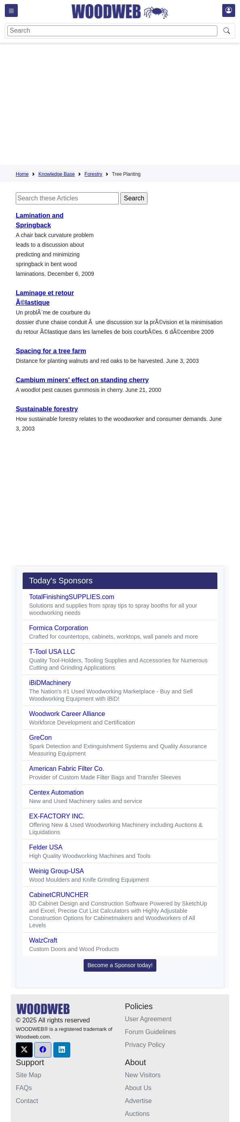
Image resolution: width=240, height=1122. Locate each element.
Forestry (93, 174)
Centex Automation (56, 792)
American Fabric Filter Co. (66, 768)
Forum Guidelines (150, 1031)
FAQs (24, 1088)
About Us (138, 1088)
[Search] (112, 30)
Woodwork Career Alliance (67, 713)
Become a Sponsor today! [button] (119, 965)
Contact (27, 1100)
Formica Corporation (58, 627)
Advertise (138, 1100)
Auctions (137, 1113)
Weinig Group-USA (56, 871)
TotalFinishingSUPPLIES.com (71, 596)
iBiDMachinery (50, 682)
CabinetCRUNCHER (58, 894)
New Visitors (143, 1075)
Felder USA (46, 847)
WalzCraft (43, 940)
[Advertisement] (128, 105)
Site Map (28, 1075)
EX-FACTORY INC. (57, 816)
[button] (24, 1049)
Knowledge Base (56, 174)
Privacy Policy (145, 1044)
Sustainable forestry (47, 409)
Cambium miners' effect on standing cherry (82, 380)
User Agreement (148, 1019)
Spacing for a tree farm (51, 351)
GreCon (40, 737)
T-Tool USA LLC (52, 651)
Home (22, 174)
